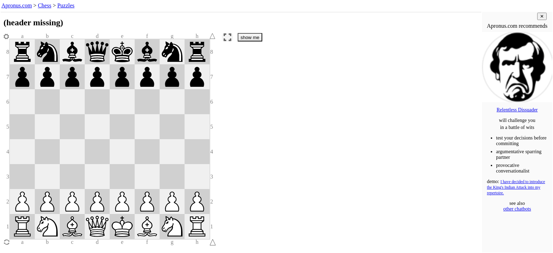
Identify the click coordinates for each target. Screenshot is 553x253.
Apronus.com (16, 5)
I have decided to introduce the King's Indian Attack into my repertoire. (516, 187)
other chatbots (517, 209)
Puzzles (66, 5)
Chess (44, 5)
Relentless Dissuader (517, 109)
